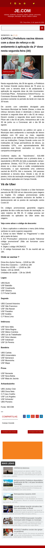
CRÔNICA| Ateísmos (21, 468)
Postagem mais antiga (35, 432)
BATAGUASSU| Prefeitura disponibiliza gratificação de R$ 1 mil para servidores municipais (28, 482)
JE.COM (22, 10)
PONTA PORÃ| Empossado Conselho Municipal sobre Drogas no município (28, 519)
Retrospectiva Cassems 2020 (25, 494)
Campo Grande (13, 54)
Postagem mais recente (9, 432)
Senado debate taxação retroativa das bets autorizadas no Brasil (28, 507)
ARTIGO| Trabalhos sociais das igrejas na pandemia (28, 531)
